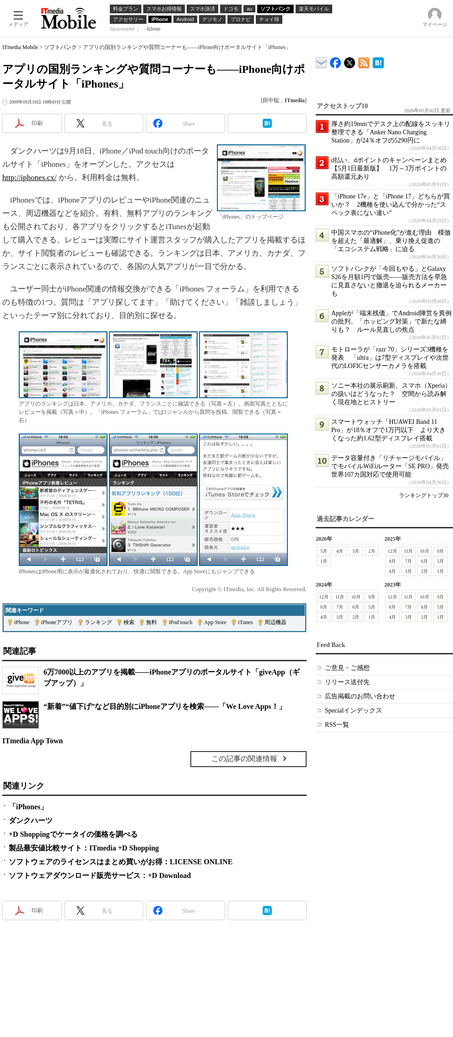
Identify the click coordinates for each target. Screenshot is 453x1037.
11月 (408, 551)
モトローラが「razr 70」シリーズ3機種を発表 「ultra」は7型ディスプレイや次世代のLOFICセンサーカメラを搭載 (390, 357)
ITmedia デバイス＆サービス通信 (321, 61)
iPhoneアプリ (57, 622)
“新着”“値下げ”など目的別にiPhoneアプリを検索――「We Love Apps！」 (164, 706)
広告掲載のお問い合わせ (360, 696)
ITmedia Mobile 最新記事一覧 (364, 61)
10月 (424, 551)
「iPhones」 (28, 807)
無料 (151, 622)
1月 (323, 561)
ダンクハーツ (31, 820)
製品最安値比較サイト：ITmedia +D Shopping (84, 848)
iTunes (245, 622)
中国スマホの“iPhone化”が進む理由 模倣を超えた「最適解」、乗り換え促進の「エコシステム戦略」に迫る (391, 240)
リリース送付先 (347, 682)
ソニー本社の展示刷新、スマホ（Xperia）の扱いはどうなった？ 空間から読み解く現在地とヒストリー (391, 394)
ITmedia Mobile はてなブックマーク (378, 61)
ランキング (98, 622)
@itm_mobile (350, 60)
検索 (129, 622)
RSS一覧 (337, 724)
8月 (392, 561)
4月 (339, 551)
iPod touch (181, 622)
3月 (355, 551)
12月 (392, 551)
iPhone (21, 622)
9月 (440, 551)
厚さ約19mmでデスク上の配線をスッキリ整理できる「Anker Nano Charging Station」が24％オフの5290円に (390, 132)
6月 (424, 561)
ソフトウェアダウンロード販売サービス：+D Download (100, 875)
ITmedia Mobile (20, 47)
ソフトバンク (60, 47)
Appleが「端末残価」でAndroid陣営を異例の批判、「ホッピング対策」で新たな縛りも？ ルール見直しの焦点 (391, 321)
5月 (323, 551)
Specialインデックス (353, 710)
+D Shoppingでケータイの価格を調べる (73, 834)
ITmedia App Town (32, 741)
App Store (215, 622)
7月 (408, 561)
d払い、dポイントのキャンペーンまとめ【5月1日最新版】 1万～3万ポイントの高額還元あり (389, 168)
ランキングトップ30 (423, 495)
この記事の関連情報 (244, 759)
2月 (371, 551)
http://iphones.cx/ (29, 177)
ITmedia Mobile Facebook (335, 60)
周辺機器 (275, 622)
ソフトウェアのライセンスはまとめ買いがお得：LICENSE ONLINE (120, 862)
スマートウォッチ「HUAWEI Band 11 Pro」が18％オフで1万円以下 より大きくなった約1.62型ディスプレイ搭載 (388, 430)
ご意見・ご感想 (347, 667)
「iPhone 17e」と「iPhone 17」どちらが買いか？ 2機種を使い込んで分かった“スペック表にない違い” (390, 204)
